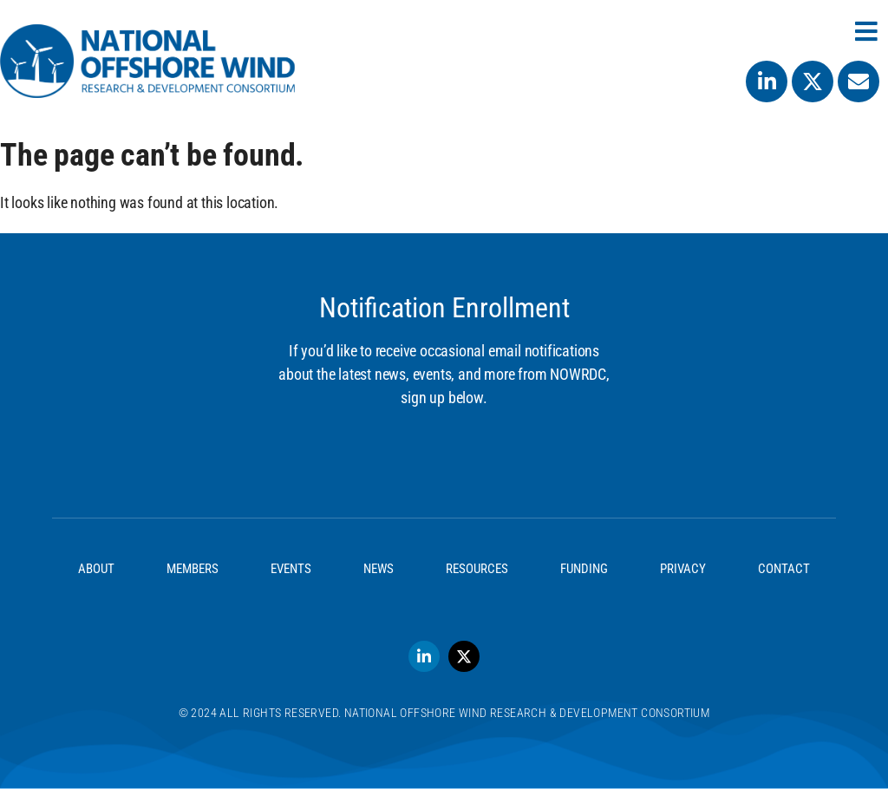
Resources (477, 569)
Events (291, 569)
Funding (584, 569)
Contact (784, 569)
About (96, 569)
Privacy (683, 569)
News (378, 569)
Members (192, 569)
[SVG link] (147, 61)
